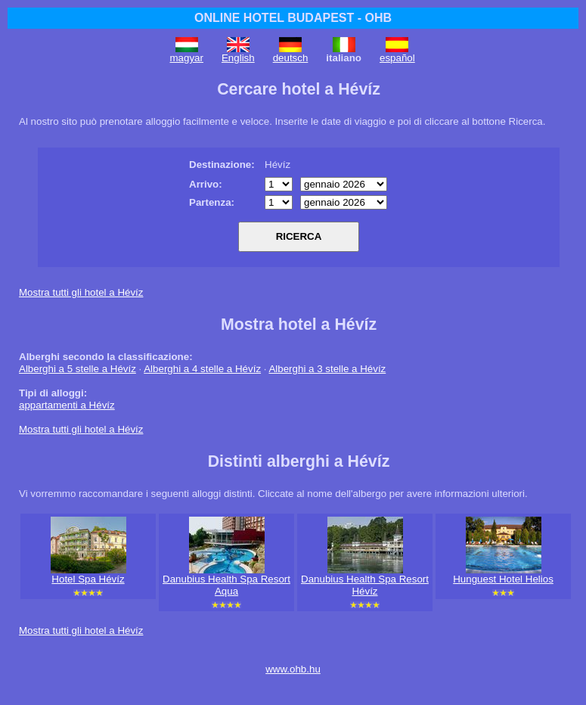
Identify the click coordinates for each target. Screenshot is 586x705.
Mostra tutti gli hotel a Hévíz (81, 292)
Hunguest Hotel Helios (503, 579)
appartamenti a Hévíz (67, 405)
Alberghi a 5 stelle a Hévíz (77, 368)
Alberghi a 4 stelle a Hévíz (202, 368)
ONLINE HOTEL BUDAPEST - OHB (293, 17)
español (397, 58)
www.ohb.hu (293, 669)
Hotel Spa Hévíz (87, 579)
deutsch (291, 58)
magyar (186, 58)
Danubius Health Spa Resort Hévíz (365, 585)
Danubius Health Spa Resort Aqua (226, 585)
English (238, 58)
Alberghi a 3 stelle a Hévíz (327, 368)
